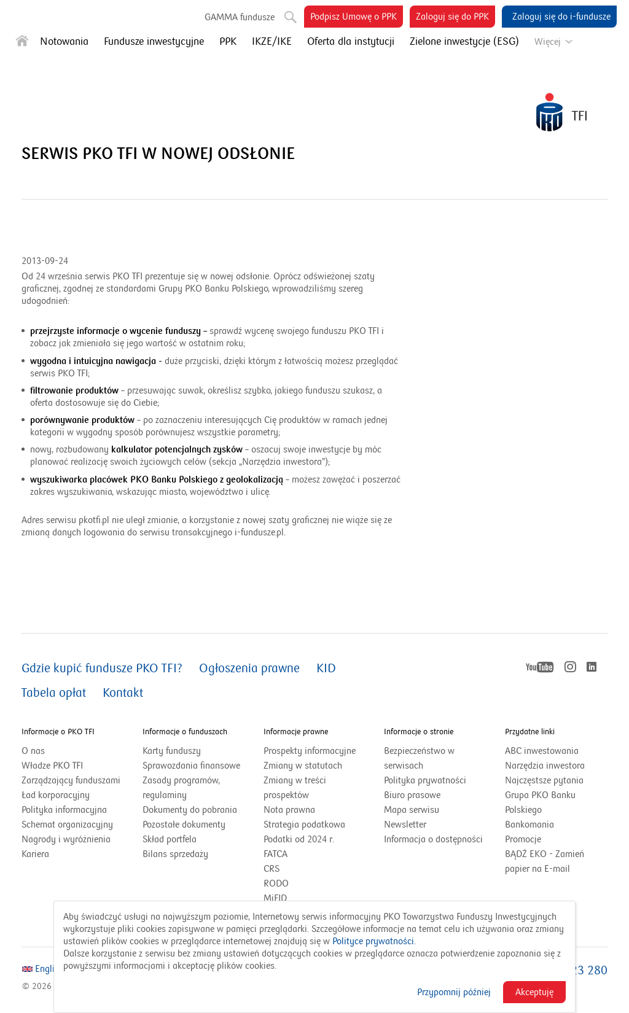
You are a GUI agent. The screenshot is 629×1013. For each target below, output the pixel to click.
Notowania (64, 42)
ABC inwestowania (542, 750)
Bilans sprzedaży (175, 854)
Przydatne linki (530, 732)
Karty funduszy (172, 750)
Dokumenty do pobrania (190, 809)
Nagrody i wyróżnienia (66, 839)
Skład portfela (185, 839)
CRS (271, 868)
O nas (33, 750)
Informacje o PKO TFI (58, 732)
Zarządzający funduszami (70, 780)
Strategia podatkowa (304, 824)
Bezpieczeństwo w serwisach (419, 758)
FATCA (275, 854)
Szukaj (289, 14)
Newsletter (405, 824)
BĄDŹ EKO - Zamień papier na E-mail (544, 861)
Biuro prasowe (412, 795)
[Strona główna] (22, 43)
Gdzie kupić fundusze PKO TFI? (101, 668)
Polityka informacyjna (64, 809)
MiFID (275, 898)
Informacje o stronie (418, 732)
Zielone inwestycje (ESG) (464, 42)
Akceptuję (534, 992)
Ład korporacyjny (55, 795)
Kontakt (123, 693)
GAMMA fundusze (240, 16)
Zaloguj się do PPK (455, 19)
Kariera (35, 854)
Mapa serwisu (411, 809)
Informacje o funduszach (185, 732)
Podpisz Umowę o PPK (356, 19)
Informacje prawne (296, 732)
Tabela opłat (53, 693)
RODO (276, 883)
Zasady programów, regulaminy (181, 788)
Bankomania (545, 824)
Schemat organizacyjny (67, 824)
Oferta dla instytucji (350, 42)
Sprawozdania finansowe (191, 765)
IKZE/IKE (272, 42)
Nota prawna (289, 809)
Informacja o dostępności (433, 839)
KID (326, 668)
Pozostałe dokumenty (184, 824)
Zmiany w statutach (315, 765)
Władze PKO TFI (52, 765)
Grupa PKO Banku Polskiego (540, 803)
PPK (227, 42)
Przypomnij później (454, 992)
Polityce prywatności (373, 941)
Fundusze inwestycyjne (154, 42)
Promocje (523, 839)
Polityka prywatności (425, 780)
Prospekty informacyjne (310, 750)
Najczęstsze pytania (544, 780)
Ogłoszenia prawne (249, 668)
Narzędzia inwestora (545, 765)
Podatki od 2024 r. (314, 839)
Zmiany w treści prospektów (302, 788)
